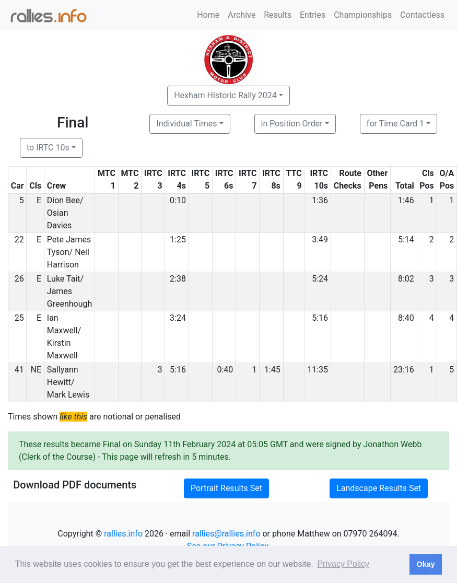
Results (277, 15)
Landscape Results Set (378, 488)
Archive (241, 15)
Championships (363, 15)
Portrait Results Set (226, 488)
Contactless (422, 15)
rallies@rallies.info (226, 534)
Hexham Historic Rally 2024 (225, 95)
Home (208, 15)
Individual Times (186, 124)
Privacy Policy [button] (343, 563)
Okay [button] (425, 564)
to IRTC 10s (48, 148)
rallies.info (123, 534)
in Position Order (292, 124)
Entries (312, 15)
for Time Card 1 (395, 124)
